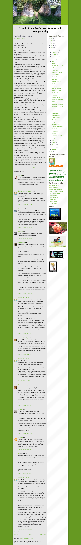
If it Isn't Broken (56, 88)
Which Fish (55, 70)
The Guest (54, 95)
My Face (54, 133)
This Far (54, 102)
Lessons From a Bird (57, 104)
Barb (20, 175)
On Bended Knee (19, 38)
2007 (52, 151)
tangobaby (22, 242)
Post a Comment (18, 532)
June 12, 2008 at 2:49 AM (24, 449)
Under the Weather (57, 72)
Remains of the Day (57, 97)
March (54, 144)
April (53, 142)
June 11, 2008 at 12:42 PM (25, 238)
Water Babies (55, 119)
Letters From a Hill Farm (57, 191)
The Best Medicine (57, 92)
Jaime (20, 409)
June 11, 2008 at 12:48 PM (25, 293)
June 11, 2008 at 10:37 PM (25, 433)
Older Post (43, 534)
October (54, 54)
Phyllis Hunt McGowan (25, 191)
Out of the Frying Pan (57, 99)
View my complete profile (55, 168)
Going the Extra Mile (57, 138)
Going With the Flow (57, 126)
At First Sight (55, 74)
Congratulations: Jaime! (58, 122)
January (54, 149)
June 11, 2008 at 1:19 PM (24, 354)
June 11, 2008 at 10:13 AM (25, 187)
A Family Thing (56, 124)
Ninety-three (55, 83)
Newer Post (17, 534)
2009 (52, 45)
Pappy (21, 437)
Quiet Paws (53, 199)
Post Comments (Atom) (27, 538)
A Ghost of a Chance (57, 106)
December (55, 50)
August (54, 59)
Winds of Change (56, 90)
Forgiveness (55, 131)
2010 (52, 43)
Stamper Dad (53, 201)
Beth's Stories (54, 187)
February (54, 147)
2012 (52, 38)
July (53, 61)
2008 (52, 47)
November (55, 52)
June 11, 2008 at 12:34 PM (25, 227)
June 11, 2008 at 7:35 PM (24, 405)
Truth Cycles (53, 203)
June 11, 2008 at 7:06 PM (24, 380)
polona (21, 231)
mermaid (21, 209)
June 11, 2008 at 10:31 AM (25, 204)
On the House (55, 77)
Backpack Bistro (54, 185)
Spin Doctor (55, 108)
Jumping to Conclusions (58, 86)
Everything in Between (56, 189)
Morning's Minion (55, 193)
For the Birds (55, 129)
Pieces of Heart (54, 197)
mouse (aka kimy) (23, 337)
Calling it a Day (56, 113)
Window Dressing (56, 81)
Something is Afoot (57, 135)
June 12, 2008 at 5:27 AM (24, 473)
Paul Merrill (53, 195)
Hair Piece (54, 79)
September (55, 56)
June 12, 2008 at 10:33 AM (25, 529)
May (53, 140)
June (53, 63)
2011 (52, 40)
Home (30, 534)
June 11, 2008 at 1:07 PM (24, 333)
